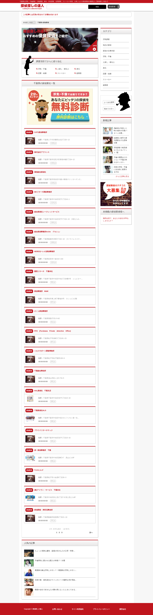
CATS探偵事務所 (40, 132)
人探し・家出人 (63, 69)
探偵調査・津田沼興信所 (43, 510)
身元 (78, 69)
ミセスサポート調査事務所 (44, 351)
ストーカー (61, 73)
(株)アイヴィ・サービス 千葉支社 (47, 490)
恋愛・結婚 (42, 73)
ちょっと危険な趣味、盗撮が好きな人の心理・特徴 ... (55, 551)
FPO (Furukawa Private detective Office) (52, 331)
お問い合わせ (57, 609)
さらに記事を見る (122, 176)
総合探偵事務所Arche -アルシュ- (47, 232)
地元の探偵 (107, 45)
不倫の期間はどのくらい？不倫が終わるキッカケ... (120, 159)
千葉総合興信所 (40, 371)
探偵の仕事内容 (109, 51)
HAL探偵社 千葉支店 (42, 391)
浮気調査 (106, 39)
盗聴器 (78, 73)
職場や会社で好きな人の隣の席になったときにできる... (55, 590)
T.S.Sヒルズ (38, 470)
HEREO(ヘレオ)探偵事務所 (44, 251)
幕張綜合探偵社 (40, 172)
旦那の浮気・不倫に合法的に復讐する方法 (120, 169)
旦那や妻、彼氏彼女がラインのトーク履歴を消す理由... (55, 580)
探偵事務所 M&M (41, 291)
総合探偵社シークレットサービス (46, 212)
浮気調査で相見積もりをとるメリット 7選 (120, 150)
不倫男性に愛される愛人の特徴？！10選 (50, 560)
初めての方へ (109, 109)
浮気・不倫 (42, 69)
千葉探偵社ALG (40, 410)
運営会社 (122, 609)
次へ (91, 532)
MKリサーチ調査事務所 (43, 192)
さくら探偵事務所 (41, 311)
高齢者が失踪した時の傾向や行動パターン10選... (120, 130)
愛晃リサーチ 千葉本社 (43, 271)
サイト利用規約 (77, 609)
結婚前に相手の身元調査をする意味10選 (120, 140)
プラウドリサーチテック (43, 430)
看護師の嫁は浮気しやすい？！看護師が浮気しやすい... (55, 570)
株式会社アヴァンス (41, 152)
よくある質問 (109, 102)
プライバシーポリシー (101, 609)
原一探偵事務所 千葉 (42, 450)
